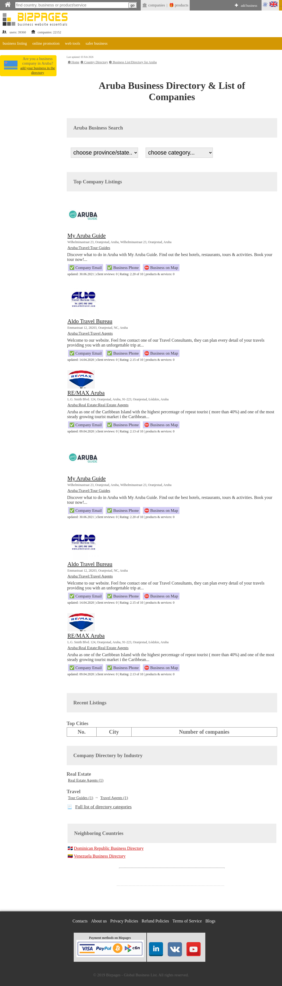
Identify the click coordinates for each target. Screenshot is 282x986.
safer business (97, 43)
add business (249, 6)
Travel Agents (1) (114, 798)
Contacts (80, 921)
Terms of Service (187, 921)
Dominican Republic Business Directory (109, 848)
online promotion (45, 43)
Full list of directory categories (103, 806)
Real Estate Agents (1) (85, 780)
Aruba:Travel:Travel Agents (90, 333)
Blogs (210, 921)
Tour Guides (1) (80, 798)
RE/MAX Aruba (86, 393)
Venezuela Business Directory (100, 856)
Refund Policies (155, 921)
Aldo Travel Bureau (90, 321)
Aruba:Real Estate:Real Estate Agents (98, 405)
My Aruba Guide (87, 235)
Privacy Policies (124, 921)
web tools (72, 43)
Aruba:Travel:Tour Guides (89, 248)
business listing (15, 43)
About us (99, 921)
